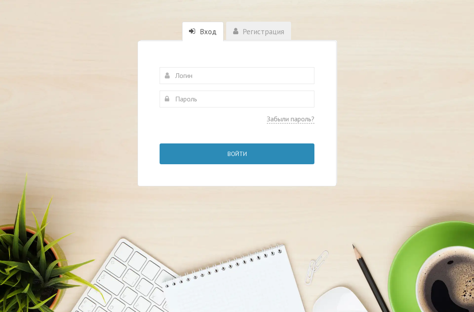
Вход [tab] (203, 31)
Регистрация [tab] (258, 31)
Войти (237, 154)
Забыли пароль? (290, 118)
